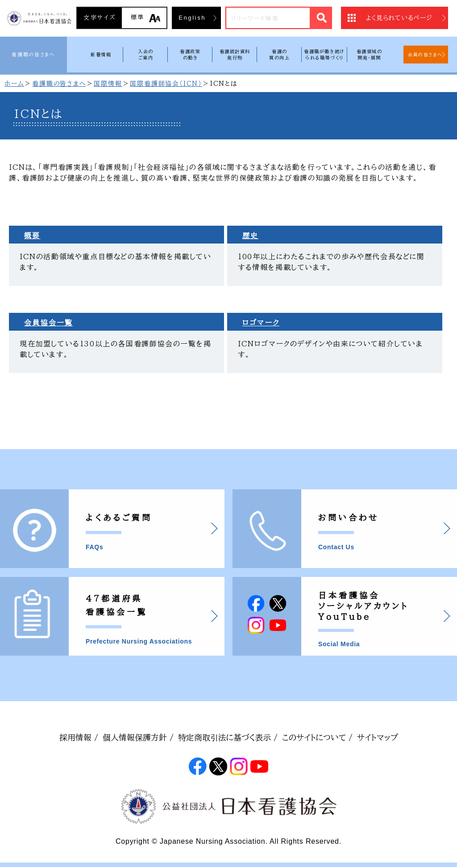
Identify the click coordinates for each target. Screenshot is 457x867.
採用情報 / (78, 737)
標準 (138, 17)
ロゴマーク (260, 322)
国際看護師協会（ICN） (166, 83)
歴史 (250, 235)
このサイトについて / (317, 737)
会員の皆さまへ (425, 54)
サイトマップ (377, 737)
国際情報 (108, 83)
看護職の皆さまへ (33, 54)
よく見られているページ (399, 18)
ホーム (14, 83)
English (192, 17)
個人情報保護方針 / (138, 737)
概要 (32, 235)
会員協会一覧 (48, 322)
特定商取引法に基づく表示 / (228, 737)
